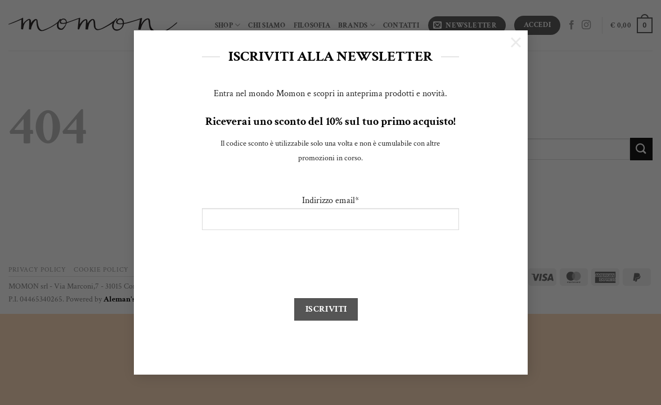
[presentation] (287, 265)
